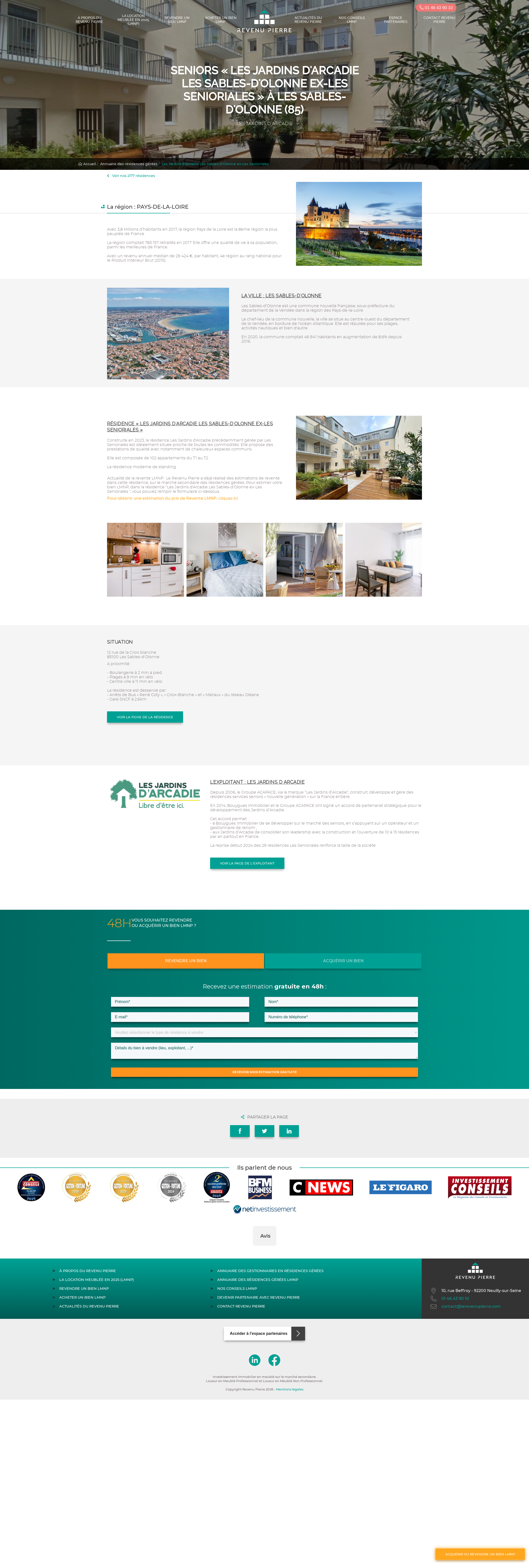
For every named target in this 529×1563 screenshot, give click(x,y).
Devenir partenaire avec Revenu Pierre (258, 1297)
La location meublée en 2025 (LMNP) (133, 20)
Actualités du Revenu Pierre (308, 20)
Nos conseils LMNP (352, 20)
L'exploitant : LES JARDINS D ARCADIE (257, 782)
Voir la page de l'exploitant (247, 863)
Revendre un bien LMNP (177, 20)
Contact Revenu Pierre (439, 20)
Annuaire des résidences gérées (128, 164)
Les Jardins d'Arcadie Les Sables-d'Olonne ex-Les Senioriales (215, 164)
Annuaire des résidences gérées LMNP (257, 1279)
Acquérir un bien (343, 960)
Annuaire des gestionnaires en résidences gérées (270, 1271)
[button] (253, 1251)
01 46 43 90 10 (436, 7)
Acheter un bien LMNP (220, 20)
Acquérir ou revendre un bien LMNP (480, 1554)
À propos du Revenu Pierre (89, 20)
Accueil (87, 164)
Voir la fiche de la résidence (145, 717)
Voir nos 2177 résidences (131, 176)
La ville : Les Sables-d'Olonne (281, 296)
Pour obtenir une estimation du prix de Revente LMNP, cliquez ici (172, 498)
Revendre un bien (186, 960)
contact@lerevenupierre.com (465, 1306)
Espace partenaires (395, 20)
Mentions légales (289, 1389)
